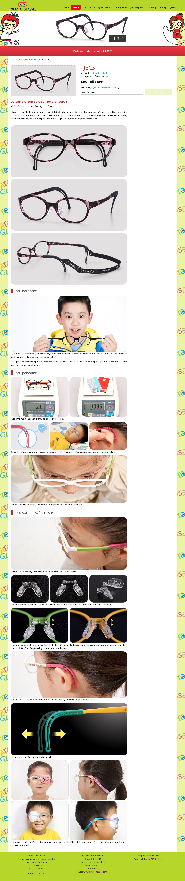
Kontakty (152, 7)
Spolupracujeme (167, 7)
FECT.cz (157, 859)
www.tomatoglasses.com (95, 871)
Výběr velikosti (105, 7)
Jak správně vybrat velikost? (105, 87)
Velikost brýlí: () (100, 87)
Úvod (66, 7)
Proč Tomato (88, 7)
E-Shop (75, 7)
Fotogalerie (121, 7)
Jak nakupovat (137, 7)
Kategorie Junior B (99, 73)
